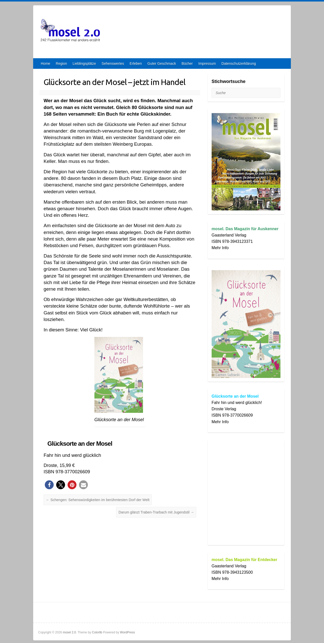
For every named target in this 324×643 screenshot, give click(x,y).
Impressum (207, 63)
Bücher (187, 63)
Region (61, 63)
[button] (49, 484)
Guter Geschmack (161, 63)
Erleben (136, 63)
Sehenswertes (113, 63)
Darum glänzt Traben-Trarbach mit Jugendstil (156, 512)
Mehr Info (220, 248)
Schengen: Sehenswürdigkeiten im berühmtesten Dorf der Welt (97, 500)
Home (45, 63)
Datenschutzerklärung (238, 63)
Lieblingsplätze (84, 63)
